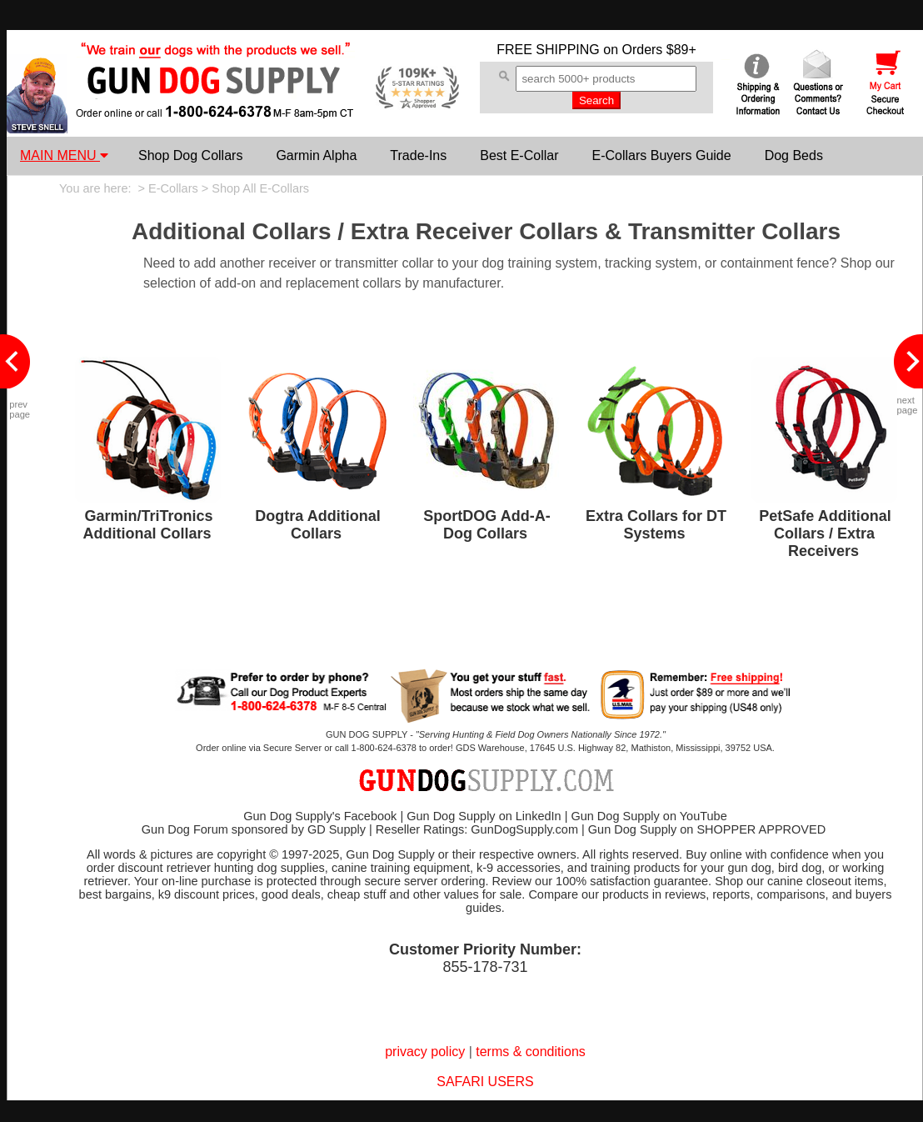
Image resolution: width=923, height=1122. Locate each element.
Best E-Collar (519, 155)
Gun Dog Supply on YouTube (648, 816)
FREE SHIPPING (548, 50)
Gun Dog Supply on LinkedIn (484, 816)
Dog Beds (794, 155)
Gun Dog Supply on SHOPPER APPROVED (707, 829)
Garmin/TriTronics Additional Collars (147, 525)
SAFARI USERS (485, 1081)
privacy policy (425, 1051)
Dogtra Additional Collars (317, 525)
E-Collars (173, 188)
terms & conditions (531, 1051)
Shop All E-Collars (260, 188)
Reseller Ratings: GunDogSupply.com (477, 829)
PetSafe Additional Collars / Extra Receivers (825, 533)
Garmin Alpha (316, 155)
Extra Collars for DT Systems (656, 525)
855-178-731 (484, 967)
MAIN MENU (64, 155)
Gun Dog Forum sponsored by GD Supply (254, 829)
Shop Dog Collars (190, 155)
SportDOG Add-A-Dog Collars (486, 525)
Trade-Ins (418, 155)
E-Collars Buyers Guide (661, 155)
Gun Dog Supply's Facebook (320, 816)
